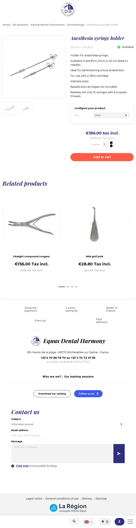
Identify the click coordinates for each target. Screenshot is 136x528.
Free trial (22, 465)
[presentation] (102, 474)
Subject (16, 419)
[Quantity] (105, 144)
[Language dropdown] (89, 522)
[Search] (74, 521)
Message (16, 441)
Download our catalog (52, 393)
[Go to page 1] (61, 286)
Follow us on (91, 393)
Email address (19, 430)
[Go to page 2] (67, 286)
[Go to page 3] (72, 286)
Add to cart (102, 157)
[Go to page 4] (76, 286)
